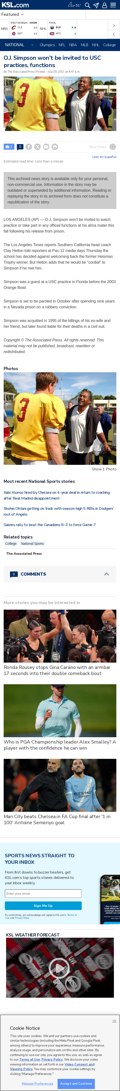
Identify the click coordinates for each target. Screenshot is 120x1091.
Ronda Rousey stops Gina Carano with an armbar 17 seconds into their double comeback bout (57, 670)
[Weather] (74, 5)
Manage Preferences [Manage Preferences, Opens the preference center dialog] (37, 1084)
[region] (60, 1052)
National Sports (32, 544)
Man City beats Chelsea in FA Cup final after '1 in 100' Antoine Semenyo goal (57, 819)
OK (114, 1021)
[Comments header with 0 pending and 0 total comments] (60, 574)
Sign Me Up (43, 905)
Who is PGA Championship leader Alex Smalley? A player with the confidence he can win (60, 745)
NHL (95, 45)
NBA (73, 45)
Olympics (47, 45)
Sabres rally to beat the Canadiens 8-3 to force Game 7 (50, 525)
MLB (84, 45)
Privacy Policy (22, 917)
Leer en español (104, 157)
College (109, 45)
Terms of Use (29, 1059)
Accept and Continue (76, 1084)
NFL (62, 45)
